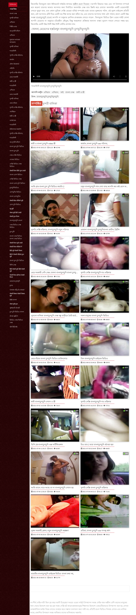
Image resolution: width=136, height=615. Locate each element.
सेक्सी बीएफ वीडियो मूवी (16, 200)
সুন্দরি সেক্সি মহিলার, (16, 55)
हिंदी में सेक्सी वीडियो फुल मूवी (17, 255)
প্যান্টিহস (13, 112)
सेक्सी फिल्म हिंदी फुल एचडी (18, 171)
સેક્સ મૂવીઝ (14, 316)
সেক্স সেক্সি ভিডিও (16, 155)
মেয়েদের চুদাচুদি (15, 281)
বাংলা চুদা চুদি (14, 151)
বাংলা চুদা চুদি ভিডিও (17, 146)
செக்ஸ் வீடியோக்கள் (17, 290)
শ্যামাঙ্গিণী (13, 51)
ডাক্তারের (13, 120)
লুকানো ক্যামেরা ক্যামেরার (15, 40)
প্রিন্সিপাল (13, 4)
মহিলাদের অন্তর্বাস (15, 129)
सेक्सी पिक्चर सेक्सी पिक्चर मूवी (17, 295)
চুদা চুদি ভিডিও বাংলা (17, 312)
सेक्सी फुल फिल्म (14, 216)
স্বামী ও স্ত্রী (13, 81)
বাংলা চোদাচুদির (15, 196)
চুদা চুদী (12, 232)
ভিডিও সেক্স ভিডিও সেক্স (16, 321)
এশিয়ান (12, 22)
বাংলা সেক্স (13, 13)
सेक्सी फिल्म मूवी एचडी (16, 243)
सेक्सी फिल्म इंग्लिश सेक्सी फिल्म (17, 276)
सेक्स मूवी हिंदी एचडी (15, 212)
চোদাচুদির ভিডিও (15, 192)
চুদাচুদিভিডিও (14, 188)
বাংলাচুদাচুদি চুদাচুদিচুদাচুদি (47, 96)
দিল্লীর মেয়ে (13, 26)
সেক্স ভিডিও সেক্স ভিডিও (15, 226)
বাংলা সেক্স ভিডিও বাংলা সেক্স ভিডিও (16, 237)
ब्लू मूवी (12, 209)
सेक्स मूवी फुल (14, 304)
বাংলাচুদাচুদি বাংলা (16, 220)
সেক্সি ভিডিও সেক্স (16, 179)
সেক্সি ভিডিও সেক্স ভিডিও (16, 165)
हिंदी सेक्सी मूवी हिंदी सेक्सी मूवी (17, 270)
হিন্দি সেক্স (13, 265)
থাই (62, 92)
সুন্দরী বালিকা (14, 18)
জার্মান (12, 59)
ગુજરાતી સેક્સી (15, 308)
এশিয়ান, (55, 92)
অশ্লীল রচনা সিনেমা (81, 4)
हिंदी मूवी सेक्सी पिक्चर (16, 250)
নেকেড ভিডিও (14, 159)
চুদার (11, 285)
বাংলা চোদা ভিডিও (16, 175)
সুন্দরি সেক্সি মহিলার (16, 72)
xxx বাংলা (13, 300)
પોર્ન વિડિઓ (13, 327)
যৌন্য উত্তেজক (14, 64)
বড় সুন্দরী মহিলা (15, 31)
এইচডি (12, 68)
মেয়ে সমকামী (14, 77)
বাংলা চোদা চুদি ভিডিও (17, 183)
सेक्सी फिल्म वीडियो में (16, 247)
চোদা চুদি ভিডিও (15, 204)
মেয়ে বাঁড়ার (13, 103)
